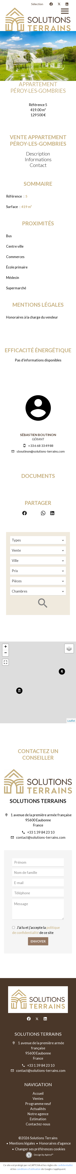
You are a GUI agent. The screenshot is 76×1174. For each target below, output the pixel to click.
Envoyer (38, 941)
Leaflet (71, 720)
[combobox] (38, 540)
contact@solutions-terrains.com (40, 837)
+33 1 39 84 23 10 (41, 832)
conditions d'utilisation (29, 1169)
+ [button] (5, 647)
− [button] (5, 653)
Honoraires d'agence (55, 1143)
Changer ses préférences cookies (40, 1149)
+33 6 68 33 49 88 (40, 445)
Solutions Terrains (38, 801)
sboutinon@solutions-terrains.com (41, 451)
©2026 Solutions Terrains (38, 1138)
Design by (43, 1154)
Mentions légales (22, 1143)
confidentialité (65, 1165)
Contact (38, 165)
